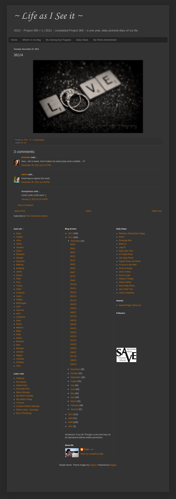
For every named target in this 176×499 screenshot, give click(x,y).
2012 (70, 233)
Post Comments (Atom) (37, 216)
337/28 (73, 356)
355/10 (73, 284)
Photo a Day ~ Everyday (27, 410)
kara (18, 345)
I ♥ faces (20, 403)
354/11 (73, 288)
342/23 (73, 336)
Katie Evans (21, 385)
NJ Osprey (21, 382)
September (76, 377)
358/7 (72, 272)
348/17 (73, 312)
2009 (70, 418)
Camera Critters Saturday (27, 406)
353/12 (73, 292)
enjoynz (93, 465)
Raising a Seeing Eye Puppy (132, 233)
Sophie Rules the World (129, 261)
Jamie (19, 244)
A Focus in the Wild (128, 265)
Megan (19, 355)
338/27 (73, 352)
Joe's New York (126, 289)
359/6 (72, 268)
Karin (18, 320)
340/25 (73, 344)
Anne (18, 240)
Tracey (19, 286)
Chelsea (20, 362)
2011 (70, 237)
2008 (70, 422)
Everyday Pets (22, 389)
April (73, 397)
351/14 (73, 300)
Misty (18, 331)
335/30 (73, 364)
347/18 (73, 316)
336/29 (73, 360)
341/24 (73, 340)
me (25, 143)
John (18, 306)
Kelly (18, 334)
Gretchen (25, 157)
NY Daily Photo (126, 254)
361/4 (72, 260)
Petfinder (20, 378)
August (74, 381)
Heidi (18, 289)
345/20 (73, 324)
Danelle (19, 258)
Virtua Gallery (125, 282)
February (75, 405)
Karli (18, 313)
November (76, 369)
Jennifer (20, 352)
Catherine (20, 317)
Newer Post (20, 211)
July (73, 385)
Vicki (18, 366)
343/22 (73, 332)
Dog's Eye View (126, 251)
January (74, 409)
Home (14, 39)
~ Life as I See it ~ (48, 16)
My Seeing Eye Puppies (58, 39)
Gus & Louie (124, 275)
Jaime (24, 174)
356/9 (72, 280)
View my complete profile (91, 454)
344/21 (73, 328)
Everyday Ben (125, 240)
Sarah (19, 338)
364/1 (72, 248)
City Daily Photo (126, 258)
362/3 (72, 256)
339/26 (73, 348)
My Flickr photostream (105, 39)
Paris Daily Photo (127, 286)
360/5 (72, 264)
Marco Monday (23, 392)
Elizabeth (20, 254)
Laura (19, 296)
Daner (122, 237)
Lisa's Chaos (125, 272)
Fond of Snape (125, 268)
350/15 (73, 304)
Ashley (19, 299)
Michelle (20, 348)
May (73, 393)
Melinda (19, 265)
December (76, 241)
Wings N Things (126, 279)
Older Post (156, 211)
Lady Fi (122, 247)
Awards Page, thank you (130, 305)
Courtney (20, 293)
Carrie (19, 251)
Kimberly (20, 268)
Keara (19, 324)
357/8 (72, 276)
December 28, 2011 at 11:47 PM (36, 165)
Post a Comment (25, 205)
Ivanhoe (20, 247)
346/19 (73, 320)
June (73, 389)
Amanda (20, 359)
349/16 (73, 308)
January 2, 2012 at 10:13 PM (34, 199)
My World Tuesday (24, 396)
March (74, 401)
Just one (20, 310)
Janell (19, 272)
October (74, 373)
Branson (20, 341)
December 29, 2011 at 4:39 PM (35, 182)
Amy (18, 282)
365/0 (72, 244)
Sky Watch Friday (24, 399)
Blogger (112, 465)
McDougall (21, 303)
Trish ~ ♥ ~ (89, 449)
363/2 (72, 252)
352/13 (73, 296)
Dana (18, 233)
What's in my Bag (31, 39)
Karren (19, 275)
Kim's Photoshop (24, 413)
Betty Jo (122, 244)
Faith (18, 279)
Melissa (19, 327)
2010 (70, 414)
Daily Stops (82, 39)
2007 (70, 426)
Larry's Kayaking (126, 293)
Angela (19, 237)
